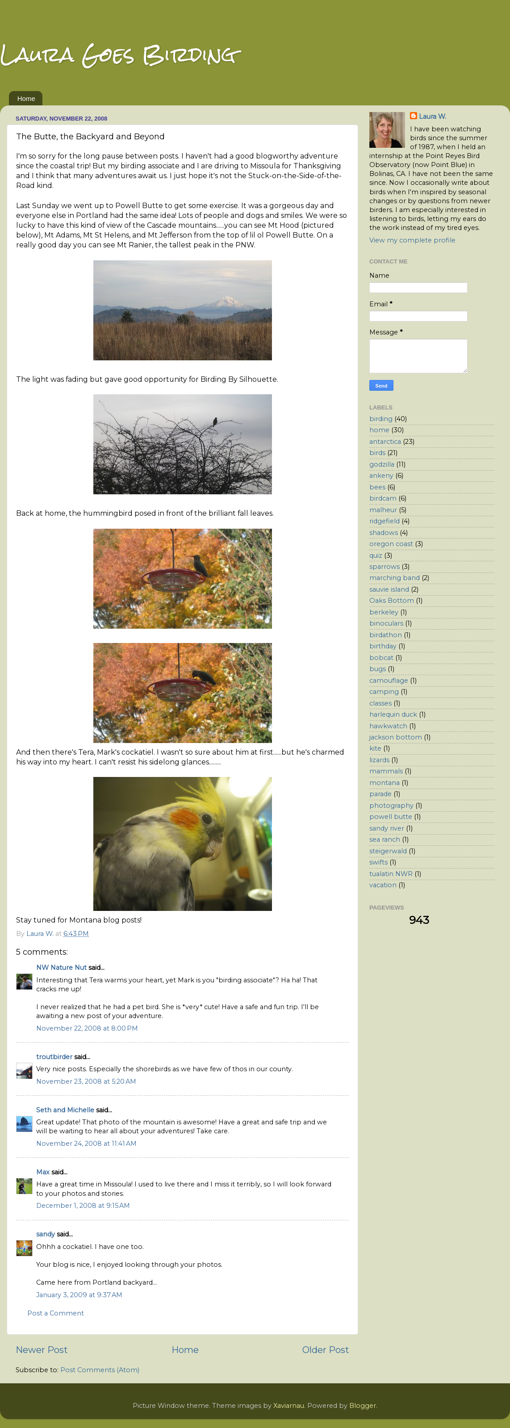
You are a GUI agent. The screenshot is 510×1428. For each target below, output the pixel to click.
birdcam (383, 498)
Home (26, 98)
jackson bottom (395, 737)
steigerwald (388, 851)
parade (380, 794)
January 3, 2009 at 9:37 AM (79, 1295)
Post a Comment (55, 1313)
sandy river (386, 828)
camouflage (388, 680)
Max (43, 1172)
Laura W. (432, 117)
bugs (377, 669)
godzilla (381, 464)
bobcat (381, 658)
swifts (378, 862)
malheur (383, 510)
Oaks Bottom (391, 601)
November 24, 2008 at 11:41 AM (86, 1144)
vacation (383, 885)
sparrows (384, 567)
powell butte (390, 817)
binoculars (386, 623)
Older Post (325, 1349)
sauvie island (389, 589)
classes (380, 703)
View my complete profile (412, 240)
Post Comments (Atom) (99, 1370)
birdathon (385, 635)
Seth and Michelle (65, 1110)
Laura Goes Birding (118, 54)
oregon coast (391, 544)
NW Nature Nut (61, 968)
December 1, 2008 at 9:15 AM (83, 1206)
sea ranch (384, 839)
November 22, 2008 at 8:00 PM (87, 1028)
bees (377, 487)
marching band (394, 578)
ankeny (381, 476)
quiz (375, 555)
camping (384, 692)
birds (377, 453)
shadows (383, 533)
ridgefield (384, 521)
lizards (379, 760)
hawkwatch (388, 726)
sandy (45, 1234)
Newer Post (42, 1349)
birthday (383, 646)
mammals (386, 771)
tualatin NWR (391, 874)
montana (384, 783)
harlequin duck (393, 714)
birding (381, 419)
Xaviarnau (288, 1406)
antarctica (385, 442)
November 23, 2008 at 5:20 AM (86, 1081)
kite (375, 748)
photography (391, 806)
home (379, 430)
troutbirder (54, 1057)
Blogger (362, 1406)
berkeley (383, 612)
